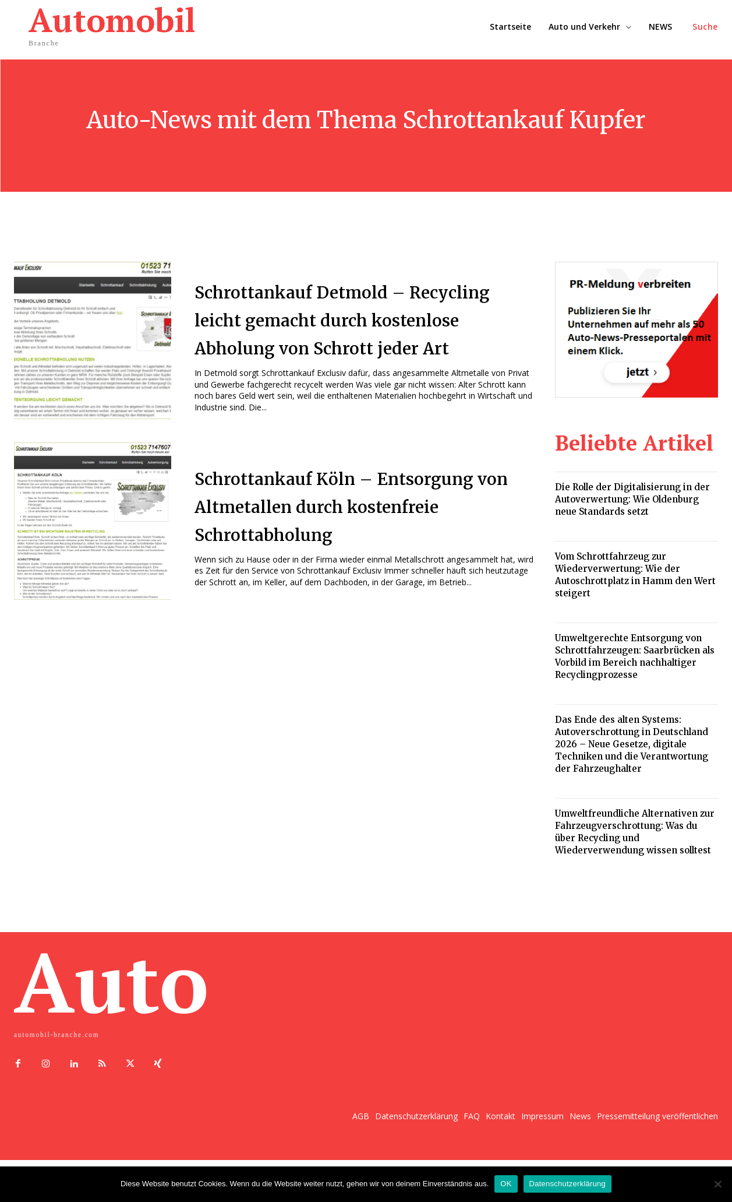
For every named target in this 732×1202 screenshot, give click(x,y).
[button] (705, 27)
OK (505, 1183)
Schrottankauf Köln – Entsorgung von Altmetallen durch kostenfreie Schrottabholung (355, 522)
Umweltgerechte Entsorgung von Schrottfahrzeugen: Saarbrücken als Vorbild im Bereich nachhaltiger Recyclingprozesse (635, 656)
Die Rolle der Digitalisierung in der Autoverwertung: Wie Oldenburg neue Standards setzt (632, 499)
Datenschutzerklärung (567, 1183)
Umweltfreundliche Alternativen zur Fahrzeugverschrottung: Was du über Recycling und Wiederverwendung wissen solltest (635, 832)
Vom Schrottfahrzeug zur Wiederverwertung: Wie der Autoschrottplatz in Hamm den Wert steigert (635, 575)
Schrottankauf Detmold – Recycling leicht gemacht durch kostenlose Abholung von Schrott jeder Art (350, 326)
